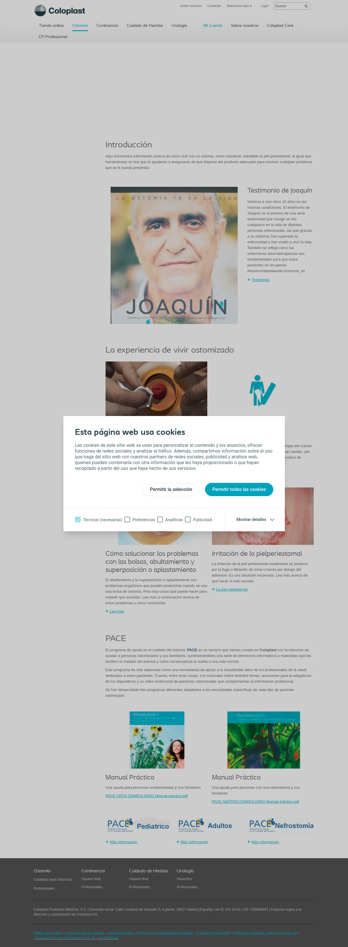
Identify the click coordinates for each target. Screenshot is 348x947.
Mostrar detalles (251, 519)
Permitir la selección (171, 489)
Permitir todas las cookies (239, 489)
